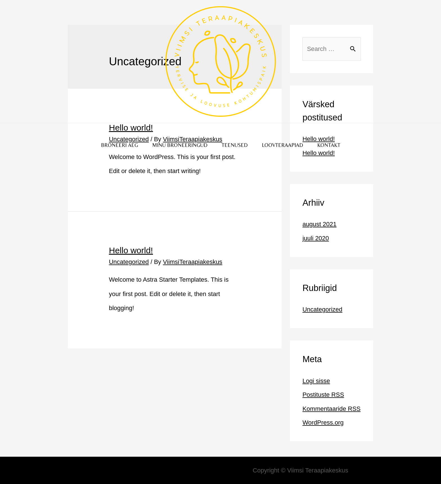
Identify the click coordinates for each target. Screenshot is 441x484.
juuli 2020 (315, 238)
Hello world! (131, 250)
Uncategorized (129, 261)
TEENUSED (235, 145)
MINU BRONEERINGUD (180, 145)
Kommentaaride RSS (331, 408)
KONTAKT (328, 145)
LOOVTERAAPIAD (282, 145)
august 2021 (319, 224)
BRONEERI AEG (119, 145)
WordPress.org (322, 422)
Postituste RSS (323, 394)
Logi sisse (316, 380)
